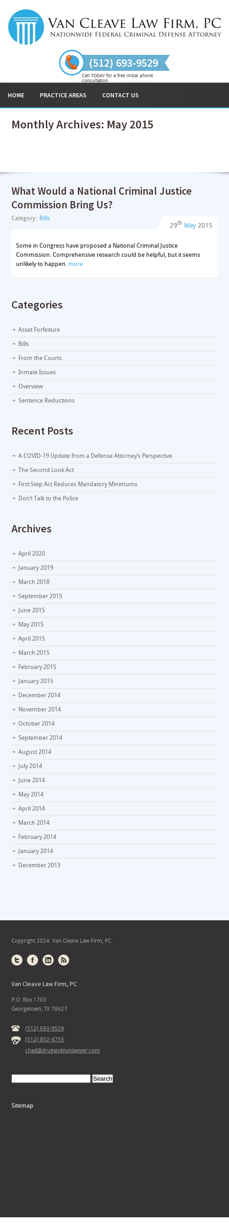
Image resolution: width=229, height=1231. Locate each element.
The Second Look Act (46, 470)
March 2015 (33, 652)
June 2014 (31, 780)
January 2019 (35, 567)
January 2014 (35, 851)
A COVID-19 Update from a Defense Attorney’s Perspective (95, 455)
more (75, 263)
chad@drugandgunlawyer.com (62, 1050)
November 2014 (39, 709)
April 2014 (31, 808)
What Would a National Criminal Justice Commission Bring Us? (101, 197)
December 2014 (39, 695)
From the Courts (40, 358)
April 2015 (31, 638)
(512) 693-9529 (44, 1028)
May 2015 (31, 624)
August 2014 (34, 751)
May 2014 (31, 794)
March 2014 (33, 822)
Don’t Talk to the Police (48, 498)
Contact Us (120, 95)
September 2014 (40, 737)
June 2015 (31, 610)
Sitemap (22, 1105)
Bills (44, 218)
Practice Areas (63, 95)
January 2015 (35, 681)
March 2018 (33, 581)
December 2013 (39, 865)
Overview (30, 386)
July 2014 (30, 766)
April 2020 (31, 553)
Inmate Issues (37, 372)
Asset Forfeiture (39, 329)
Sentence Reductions (46, 400)
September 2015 (40, 596)
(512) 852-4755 (44, 1039)
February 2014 (37, 836)
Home (16, 95)
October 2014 (36, 723)
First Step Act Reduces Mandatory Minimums (77, 484)
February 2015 (37, 666)
